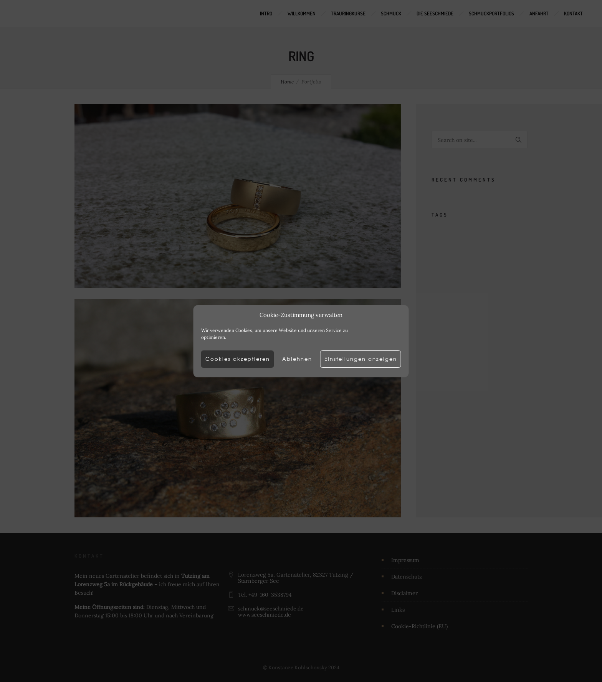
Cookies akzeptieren (232, 359)
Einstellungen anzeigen (366, 359)
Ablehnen (297, 359)
